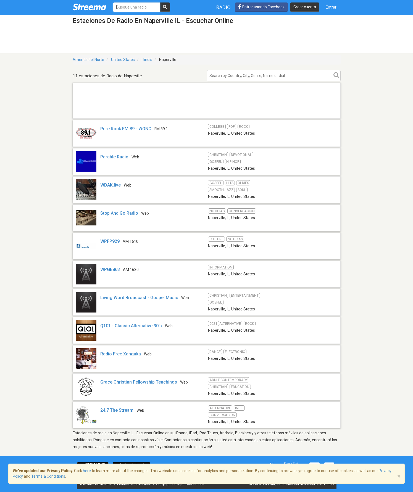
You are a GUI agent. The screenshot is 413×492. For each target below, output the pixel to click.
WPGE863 (110, 269)
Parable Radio (114, 156)
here (87, 471)
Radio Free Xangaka (120, 354)
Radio (223, 7)
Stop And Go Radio (119, 213)
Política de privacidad (134, 484)
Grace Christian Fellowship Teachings (138, 382)
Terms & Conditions (48, 476)
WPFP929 (110, 241)
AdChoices (195, 484)
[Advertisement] (207, 118)
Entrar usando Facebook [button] (261, 7)
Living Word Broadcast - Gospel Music (139, 297)
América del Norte (88, 59)
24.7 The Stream (116, 410)
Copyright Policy (169, 484)
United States (123, 59)
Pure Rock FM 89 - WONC (125, 128)
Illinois (147, 59)
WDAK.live (110, 185)
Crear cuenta (304, 7)
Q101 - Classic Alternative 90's (131, 325)
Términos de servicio (96, 484)
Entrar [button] (331, 7)
